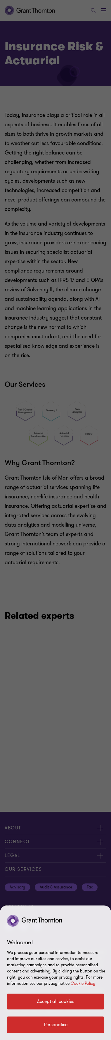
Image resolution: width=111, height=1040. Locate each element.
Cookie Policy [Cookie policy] (83, 983)
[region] (55, 972)
